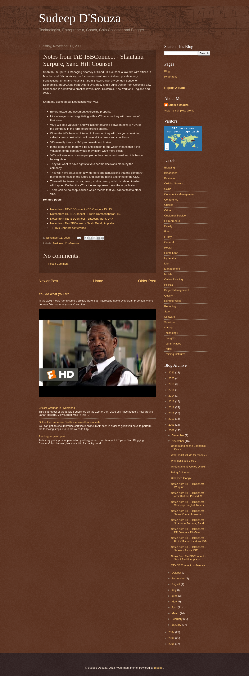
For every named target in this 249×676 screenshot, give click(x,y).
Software (169, 316)
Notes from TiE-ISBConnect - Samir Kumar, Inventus (188, 512)
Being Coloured (180, 472)
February (177, 618)
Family (168, 226)
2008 (171, 430)
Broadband (170, 173)
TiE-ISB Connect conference (68, 227)
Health (168, 247)
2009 (171, 424)
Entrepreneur (172, 221)
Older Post (147, 281)
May (174, 601)
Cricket (168, 204)
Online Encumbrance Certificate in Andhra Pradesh (69, 422)
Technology (171, 332)
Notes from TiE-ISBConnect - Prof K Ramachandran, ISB (86, 213)
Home (98, 281)
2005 (171, 643)
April (175, 607)
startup (168, 327)
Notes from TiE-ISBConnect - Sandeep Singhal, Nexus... (188, 503)
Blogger (158, 667)
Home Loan (171, 252)
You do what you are (54, 294)
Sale (167, 311)
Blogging (169, 167)
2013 (171, 401)
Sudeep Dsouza (178, 104)
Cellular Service (173, 183)
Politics (168, 284)
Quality (168, 295)
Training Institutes (174, 354)
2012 (171, 407)
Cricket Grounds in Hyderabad (57, 407)
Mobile (168, 274)
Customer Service (175, 215)
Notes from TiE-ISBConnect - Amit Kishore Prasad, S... (188, 494)
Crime (167, 210)
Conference (72, 243)
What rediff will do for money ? (189, 455)
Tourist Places (172, 343)
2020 (171, 378)
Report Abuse (174, 87)
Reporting (170, 306)
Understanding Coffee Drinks (188, 466)
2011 (171, 413)
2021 (171, 372)
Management (172, 268)
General (169, 242)
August (176, 584)
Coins (167, 188)
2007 (171, 632)
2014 (171, 395)
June (175, 595)
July (174, 590)
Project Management (176, 290)
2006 (171, 638)
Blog (167, 71)
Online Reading (173, 279)
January (177, 624)
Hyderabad (170, 76)
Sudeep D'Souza (80, 18)
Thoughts (170, 338)
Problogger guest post (52, 436)
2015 (171, 389)
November (178, 441)
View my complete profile (179, 110)
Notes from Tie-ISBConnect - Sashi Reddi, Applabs (82, 223)
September (179, 578)
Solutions (169, 322)
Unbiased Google (181, 478)
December (178, 435)
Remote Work (172, 300)
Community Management (179, 194)
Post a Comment (58, 263)
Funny (168, 236)
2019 (171, 384)
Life (166, 263)
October (177, 572)
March (176, 613)
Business (58, 243)
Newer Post (48, 281)
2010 (171, 418)
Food (167, 231)
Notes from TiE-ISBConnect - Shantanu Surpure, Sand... (188, 521)
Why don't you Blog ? (183, 460)
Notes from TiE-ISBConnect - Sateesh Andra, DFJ (81, 218)
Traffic (168, 348)
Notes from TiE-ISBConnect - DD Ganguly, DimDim (82, 209)
